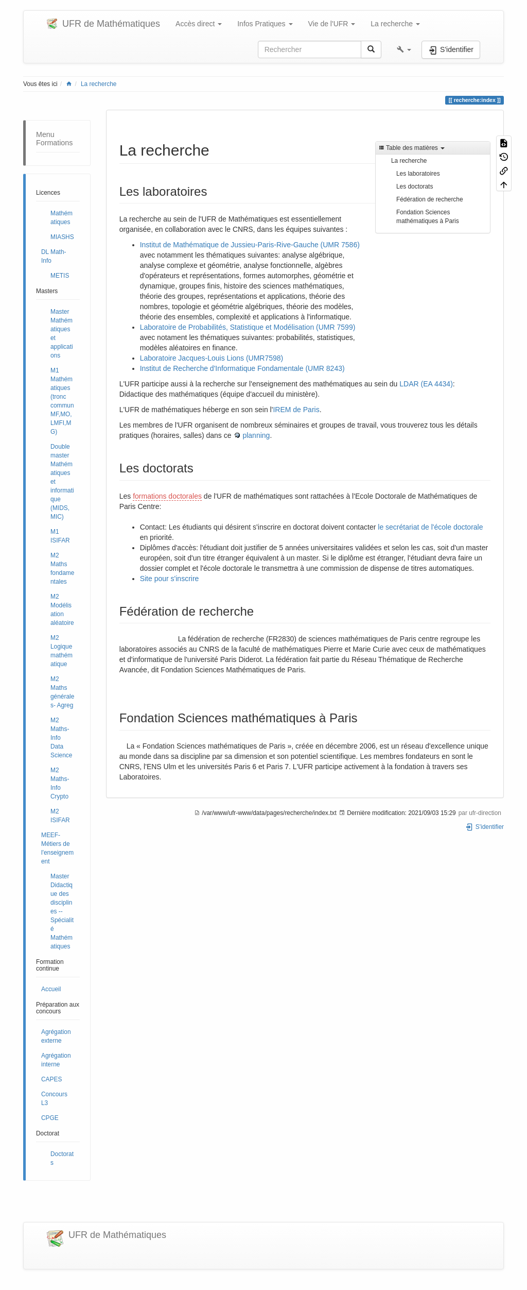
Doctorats (62, 1158)
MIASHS (62, 237)
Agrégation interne (56, 1060)
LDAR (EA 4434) (426, 384)
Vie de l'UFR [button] (332, 24)
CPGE (50, 1118)
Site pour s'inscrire (169, 578)
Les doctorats (414, 186)
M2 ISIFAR (60, 816)
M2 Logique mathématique (61, 651)
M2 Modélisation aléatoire (62, 609)
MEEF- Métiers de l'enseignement (57, 848)
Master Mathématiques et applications (61, 333)
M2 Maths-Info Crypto (59, 783)
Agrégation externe (56, 1036)
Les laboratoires (418, 173)
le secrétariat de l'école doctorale (430, 527)
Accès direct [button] (198, 24)
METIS (59, 275)
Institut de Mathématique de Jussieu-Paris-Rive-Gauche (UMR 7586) (250, 245)
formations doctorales (167, 496)
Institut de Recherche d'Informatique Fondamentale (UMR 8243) (242, 368)
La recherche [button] (395, 24)
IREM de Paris (296, 409)
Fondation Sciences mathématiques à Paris (427, 217)
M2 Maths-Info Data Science (61, 738)
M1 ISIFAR (60, 536)
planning (256, 435)
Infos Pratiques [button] (264, 24)
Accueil (51, 989)
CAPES (51, 1079)
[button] (404, 49)
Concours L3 (54, 1099)
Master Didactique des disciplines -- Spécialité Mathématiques (62, 911)
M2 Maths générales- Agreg (62, 692)
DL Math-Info (53, 256)
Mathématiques (61, 218)
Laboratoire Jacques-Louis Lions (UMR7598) (212, 358)
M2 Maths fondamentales (62, 568)
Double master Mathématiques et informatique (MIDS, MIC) (62, 481)
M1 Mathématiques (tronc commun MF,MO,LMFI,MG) (62, 401)
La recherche (98, 84)
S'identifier (484, 826)
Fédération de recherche (429, 199)
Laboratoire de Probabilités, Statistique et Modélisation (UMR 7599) (248, 327)
